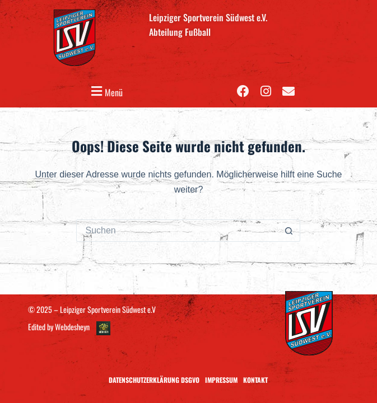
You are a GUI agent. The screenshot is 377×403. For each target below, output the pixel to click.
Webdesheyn (72, 326)
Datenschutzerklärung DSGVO (154, 380)
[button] (105, 91)
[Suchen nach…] (177, 230)
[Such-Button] (289, 230)
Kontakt (255, 380)
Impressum (221, 380)
